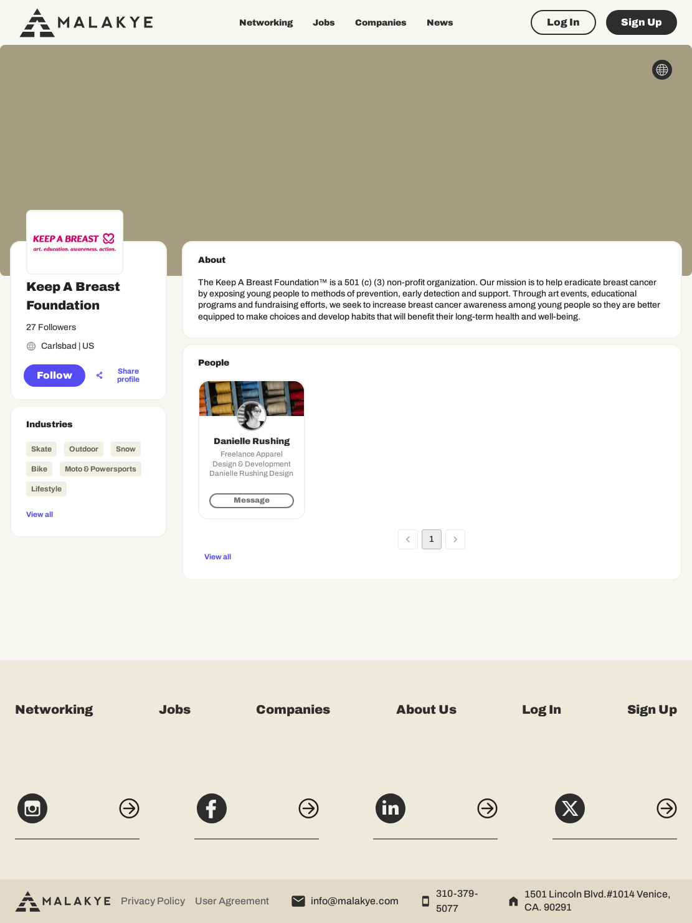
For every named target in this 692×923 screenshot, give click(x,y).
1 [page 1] (431, 539)
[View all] (88, 513)
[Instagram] (77, 815)
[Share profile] (122, 375)
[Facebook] (256, 815)
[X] (614, 815)
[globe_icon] (662, 70)
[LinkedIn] (435, 815)
